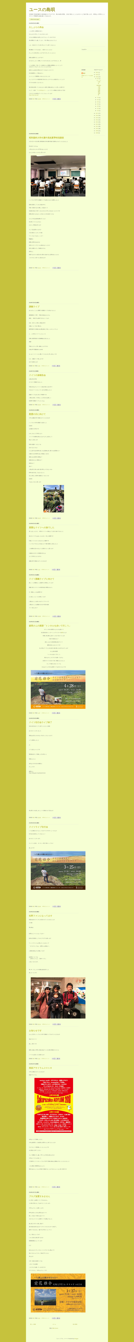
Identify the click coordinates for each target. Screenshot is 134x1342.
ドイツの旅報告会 (37, 375)
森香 (62, 632)
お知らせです (35, 1030)
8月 (98, 78)
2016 (97, 115)
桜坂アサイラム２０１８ (40, 1068)
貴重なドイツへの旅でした (41, 527)
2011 (97, 126)
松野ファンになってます (40, 916)
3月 (98, 106)
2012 (97, 124)
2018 (97, 76)
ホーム (54, 1324)
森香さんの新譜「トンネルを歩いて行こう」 (50, 626)
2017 (97, 113)
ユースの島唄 (42, 9)
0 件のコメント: (46, 99)
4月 (98, 104)
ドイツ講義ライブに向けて (41, 579)
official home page (35, 19)
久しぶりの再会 (36, 27)
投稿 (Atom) (55, 1328)
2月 (98, 108)
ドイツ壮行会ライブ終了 (40, 722)
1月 (98, 110)
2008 (97, 133)
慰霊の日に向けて (37, 414)
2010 (97, 128)
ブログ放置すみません (39, 1196)
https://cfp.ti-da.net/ (33, 95)
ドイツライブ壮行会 (38, 827)
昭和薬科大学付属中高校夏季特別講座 (46, 138)
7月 (98, 97)
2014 (97, 119)
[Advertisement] (54, 117)
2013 (97, 122)
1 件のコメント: (46, 713)
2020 (97, 74)
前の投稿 (75, 1324)
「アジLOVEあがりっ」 (42, 90)
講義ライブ (34, 306)
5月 (98, 102)
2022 (97, 72)
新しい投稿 (33, 1324)
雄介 (84, 73)
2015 (97, 117)
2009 (97, 130)
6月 (98, 99)
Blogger (76, 1338)
